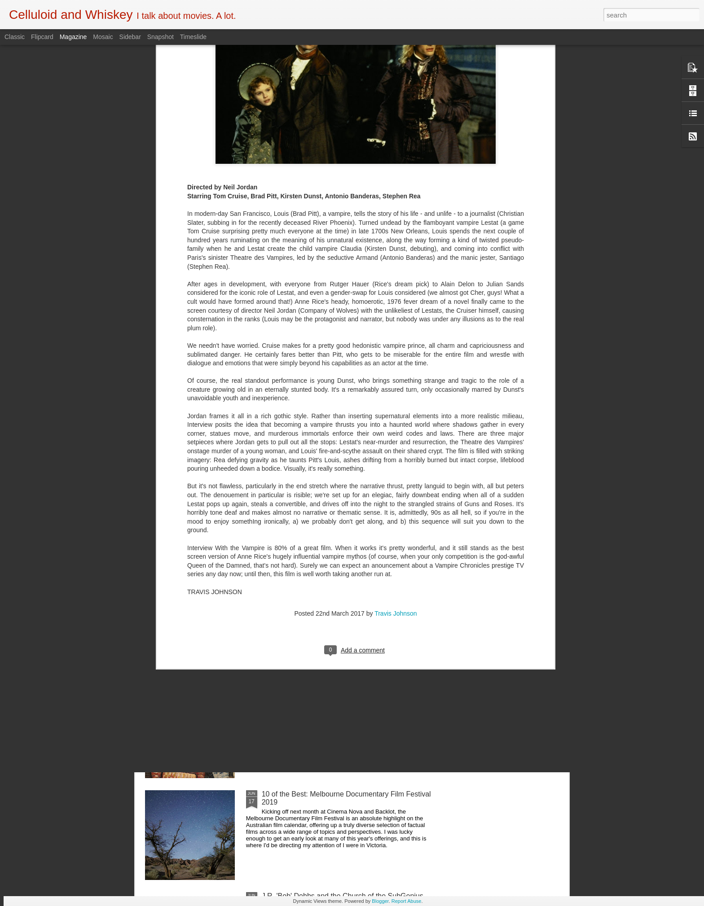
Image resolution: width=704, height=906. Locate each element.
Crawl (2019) (282, 590)
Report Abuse (407, 901)
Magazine (73, 36)
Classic (14, 36)
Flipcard (42, 36)
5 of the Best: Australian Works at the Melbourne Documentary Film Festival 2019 (339, 696)
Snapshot (160, 36)
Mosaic (103, 36)
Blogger (380, 901)
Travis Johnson (395, 464)
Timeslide (193, 36)
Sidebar (130, 36)
